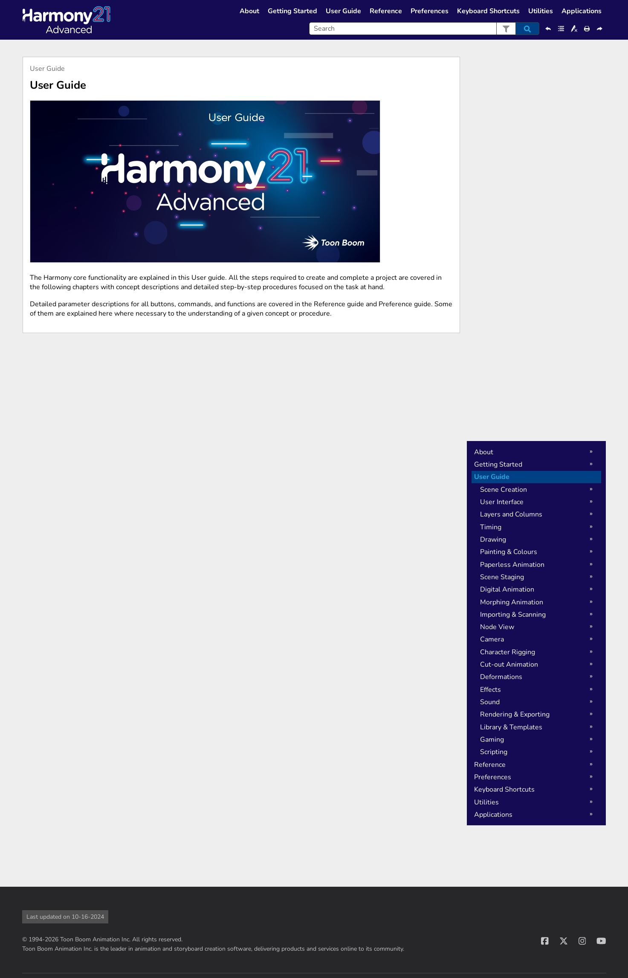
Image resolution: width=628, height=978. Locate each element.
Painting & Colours (508, 552)
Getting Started (292, 11)
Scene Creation (503, 489)
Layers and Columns (511, 514)
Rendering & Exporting (515, 714)
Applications (581, 11)
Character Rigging (507, 652)
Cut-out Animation (509, 664)
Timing (490, 527)
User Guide (343, 11)
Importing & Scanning (513, 614)
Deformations (501, 677)
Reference (386, 11)
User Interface (502, 502)
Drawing (493, 539)
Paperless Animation (512, 564)
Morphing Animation (511, 602)
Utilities (540, 11)
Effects (490, 689)
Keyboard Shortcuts (488, 11)
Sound (490, 702)
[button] (505, 28)
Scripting (493, 752)
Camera (492, 639)
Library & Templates (511, 727)
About (249, 11)
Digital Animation (507, 589)
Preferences (430, 11)
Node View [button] (497, 627)
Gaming (492, 739)
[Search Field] (424, 28)
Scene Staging (502, 577)
